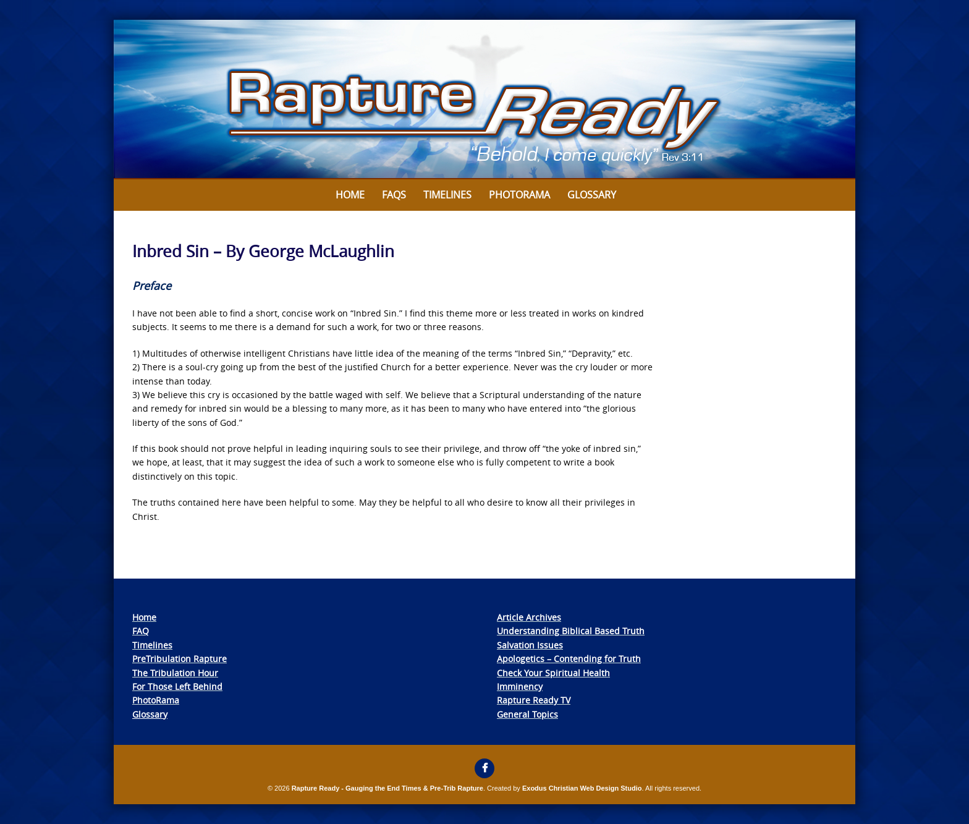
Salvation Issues (530, 645)
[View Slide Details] (484, 99)
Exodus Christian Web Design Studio (582, 788)
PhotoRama (155, 700)
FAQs (394, 195)
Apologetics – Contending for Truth (569, 659)
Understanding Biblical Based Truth (571, 631)
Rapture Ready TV (533, 700)
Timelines (447, 195)
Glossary (591, 195)
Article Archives (529, 617)
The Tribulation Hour (175, 673)
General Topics (527, 714)
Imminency (520, 686)
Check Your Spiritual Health (553, 673)
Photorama (519, 195)
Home (350, 195)
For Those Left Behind (177, 686)
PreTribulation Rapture (179, 659)
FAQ (140, 631)
